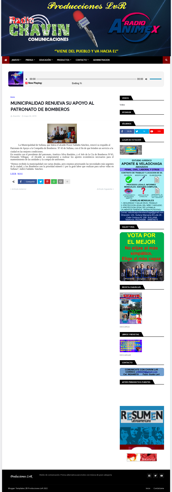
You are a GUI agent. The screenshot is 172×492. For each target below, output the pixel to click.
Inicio (12, 97)
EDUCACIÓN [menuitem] (45, 60)
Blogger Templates (16, 488)
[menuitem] (5, 60)
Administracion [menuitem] (101, 60)
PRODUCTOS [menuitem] (63, 60)
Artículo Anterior (19, 189)
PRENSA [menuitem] (29, 60)
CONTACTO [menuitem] (81, 60)
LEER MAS (16, 174)
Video (122, 105)
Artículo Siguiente (104, 189)
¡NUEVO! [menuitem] (15, 60)
